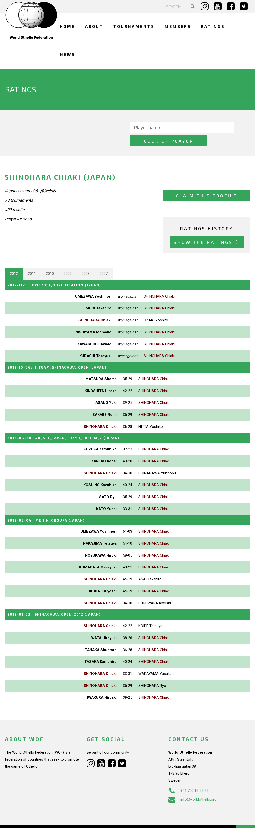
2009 (68, 260)
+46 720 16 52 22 (188, 775)
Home (67, 26)
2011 (32, 260)
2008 (86, 260)
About (94, 26)
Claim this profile (206, 182)
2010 (50, 260)
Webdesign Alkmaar (36, 819)
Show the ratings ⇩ (207, 229)
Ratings (213, 26)
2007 (104, 260)
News (67, 54)
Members (178, 26)
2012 (14, 260)
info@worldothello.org (192, 784)
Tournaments (134, 26)
